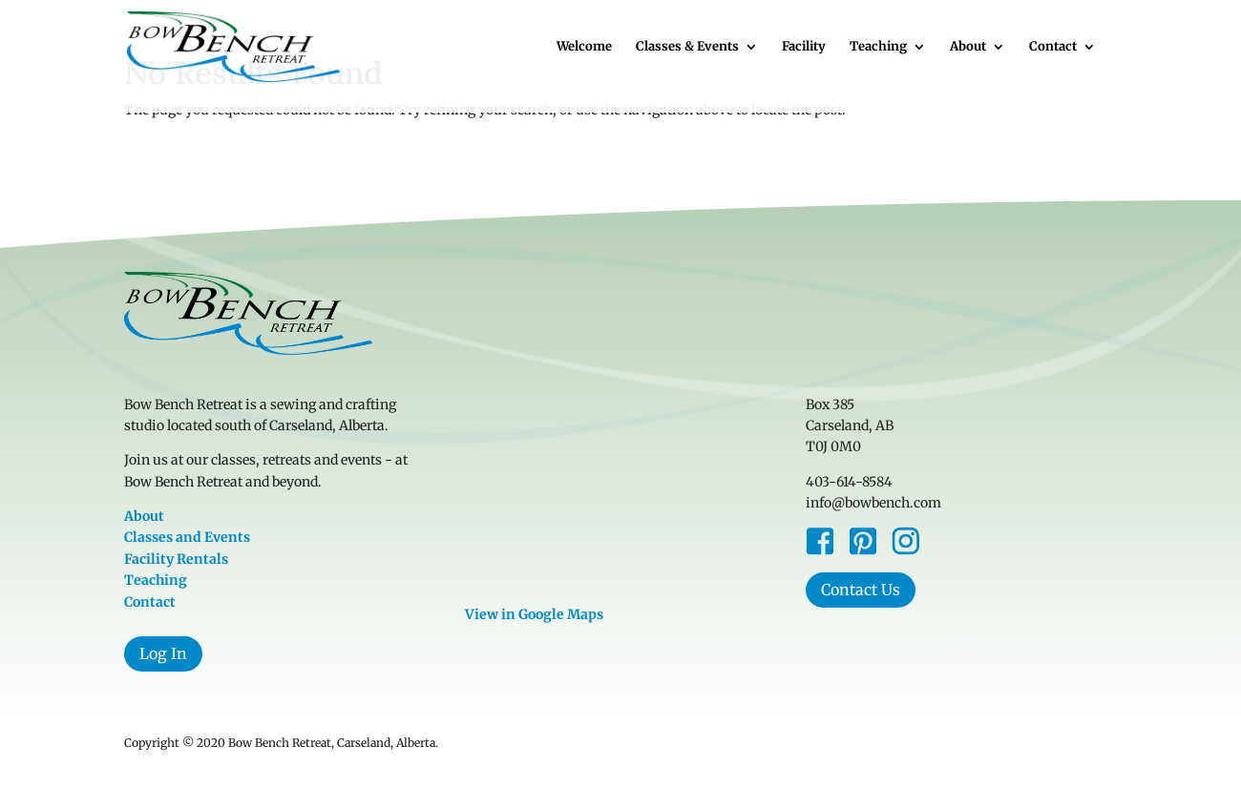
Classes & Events (687, 47)
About (968, 47)
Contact (1053, 47)
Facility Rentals (176, 559)
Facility (804, 47)
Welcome (584, 47)
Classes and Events (187, 537)
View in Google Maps (534, 614)
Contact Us (860, 589)
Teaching (878, 47)
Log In (163, 653)
